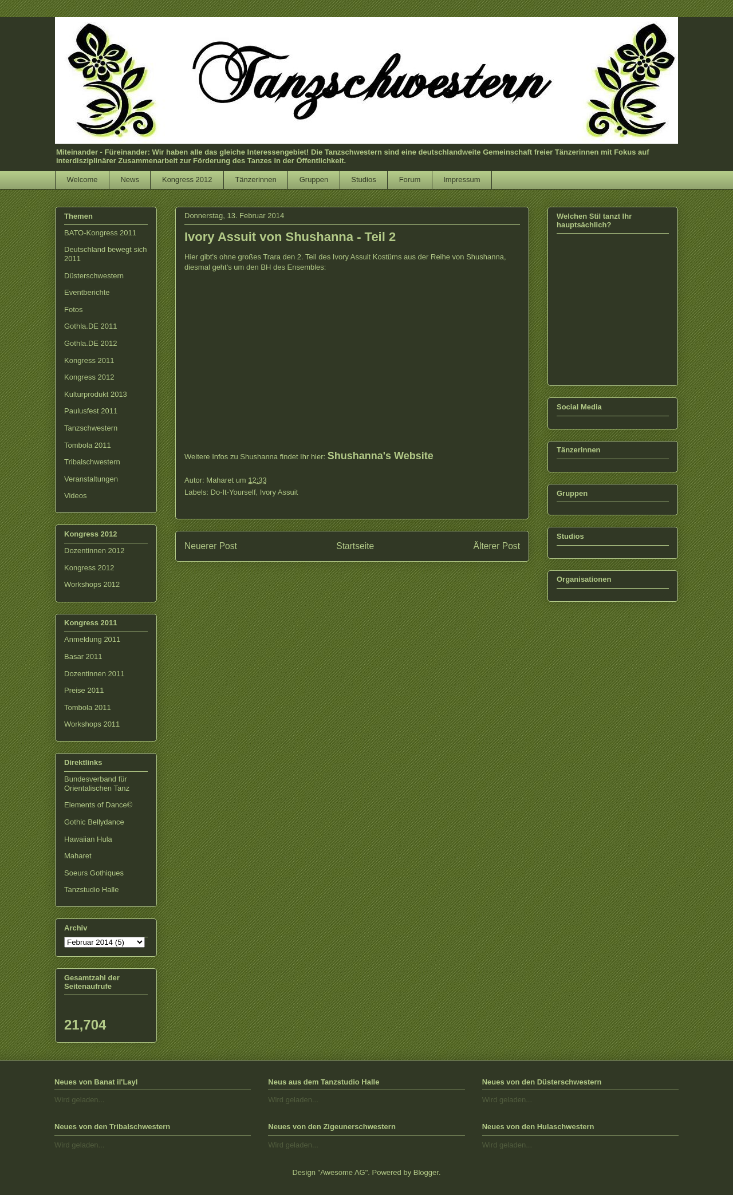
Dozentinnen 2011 (94, 673)
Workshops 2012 (92, 584)
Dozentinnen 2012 (94, 550)
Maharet (78, 855)
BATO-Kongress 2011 (100, 232)
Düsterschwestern (94, 275)
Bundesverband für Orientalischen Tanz (96, 783)
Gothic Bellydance (94, 822)
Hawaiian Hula (88, 839)
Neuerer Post (210, 546)
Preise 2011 (84, 690)
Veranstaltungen (91, 479)
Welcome (82, 179)
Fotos (73, 309)
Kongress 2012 (187, 179)
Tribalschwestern (92, 462)
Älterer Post (497, 546)
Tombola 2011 (87, 445)
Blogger (426, 1172)
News (129, 179)
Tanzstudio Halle (91, 889)
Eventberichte (87, 292)
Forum (410, 179)
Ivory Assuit (279, 492)
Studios (363, 179)
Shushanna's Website (381, 456)
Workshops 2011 (92, 724)
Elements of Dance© (98, 804)
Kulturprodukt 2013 (95, 394)
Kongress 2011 (89, 360)
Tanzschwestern (90, 428)
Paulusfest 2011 (90, 411)
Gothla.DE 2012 (90, 343)
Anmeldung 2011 (92, 639)
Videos (75, 495)
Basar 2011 (83, 656)
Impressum (461, 179)
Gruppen (314, 179)
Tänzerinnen (255, 179)
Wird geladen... (79, 1099)
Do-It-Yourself (233, 492)
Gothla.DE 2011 (90, 326)
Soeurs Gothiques (94, 873)
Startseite (355, 546)
